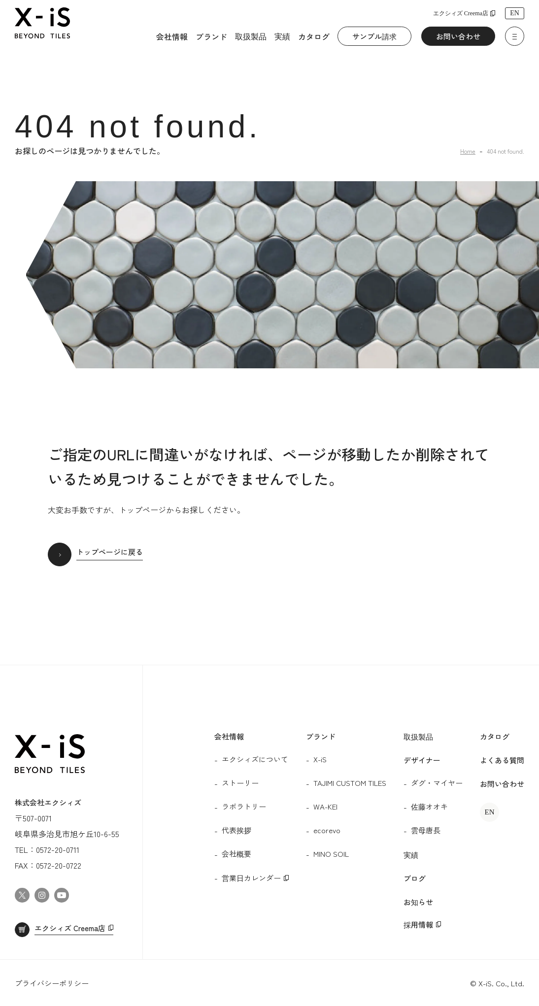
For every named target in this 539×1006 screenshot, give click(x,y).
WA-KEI (325, 806)
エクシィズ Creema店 (460, 13)
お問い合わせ (458, 36)
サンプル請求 (374, 36)
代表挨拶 (236, 830)
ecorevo (326, 830)
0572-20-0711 (57, 849)
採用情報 (418, 924)
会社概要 (236, 853)
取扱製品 (251, 36)
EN (514, 13)
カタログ (314, 36)
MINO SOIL (331, 853)
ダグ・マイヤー (437, 783)
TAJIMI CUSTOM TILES (349, 783)
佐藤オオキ (429, 806)
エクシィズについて (255, 759)
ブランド (211, 36)
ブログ (415, 878)
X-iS (320, 759)
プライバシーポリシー (52, 983)
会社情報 (172, 36)
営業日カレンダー (251, 878)
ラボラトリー (244, 806)
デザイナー (422, 760)
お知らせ (418, 902)
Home (467, 151)
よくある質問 (502, 760)
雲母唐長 (425, 830)
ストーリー (240, 783)
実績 (282, 36)
